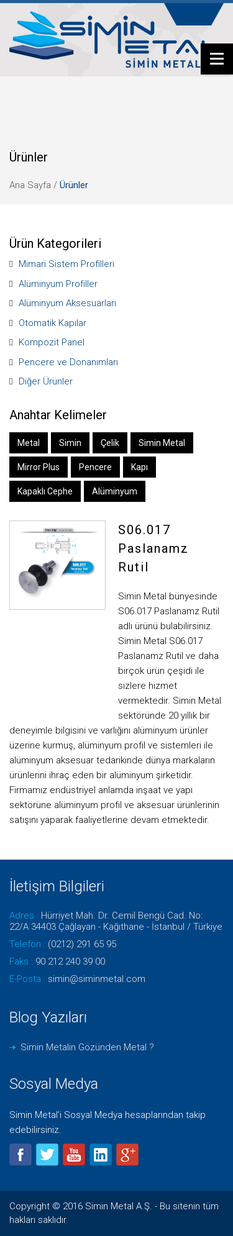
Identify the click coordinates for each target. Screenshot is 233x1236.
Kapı (139, 467)
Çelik (110, 443)
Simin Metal (162, 443)
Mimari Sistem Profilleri (66, 264)
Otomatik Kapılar (52, 323)
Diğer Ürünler (46, 381)
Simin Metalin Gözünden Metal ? (87, 1047)
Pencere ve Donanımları (68, 362)
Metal (28, 443)
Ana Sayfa (30, 185)
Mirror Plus (38, 467)
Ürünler (74, 185)
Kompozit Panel (52, 342)
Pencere (95, 467)
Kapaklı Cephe (45, 491)
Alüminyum (114, 491)
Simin (70, 443)
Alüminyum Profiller (58, 283)
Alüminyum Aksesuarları (67, 303)
